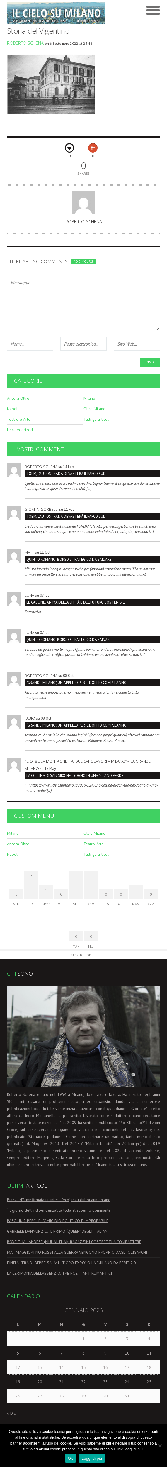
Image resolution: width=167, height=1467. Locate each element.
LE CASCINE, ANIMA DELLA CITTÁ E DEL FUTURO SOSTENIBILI (75, 602)
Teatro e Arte (18, 419)
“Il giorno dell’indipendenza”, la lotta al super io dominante (59, 1210)
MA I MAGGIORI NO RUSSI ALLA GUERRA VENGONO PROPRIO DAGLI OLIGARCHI (77, 1252)
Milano (89, 398)
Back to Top (80, 955)
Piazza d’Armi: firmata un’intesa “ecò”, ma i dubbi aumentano (58, 1199)
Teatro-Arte (94, 843)
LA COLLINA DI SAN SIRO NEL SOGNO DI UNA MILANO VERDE (75, 775)
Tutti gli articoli (97, 419)
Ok (70, 1458)
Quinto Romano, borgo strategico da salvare (69, 559)
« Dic (11, 1413)
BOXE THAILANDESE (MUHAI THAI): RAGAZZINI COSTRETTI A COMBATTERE (74, 1241)
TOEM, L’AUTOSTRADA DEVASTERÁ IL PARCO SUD (66, 473)
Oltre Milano (94, 408)
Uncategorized (20, 429)
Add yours (83, 261)
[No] (160, 1446)
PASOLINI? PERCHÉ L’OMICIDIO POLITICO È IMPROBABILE (57, 1220)
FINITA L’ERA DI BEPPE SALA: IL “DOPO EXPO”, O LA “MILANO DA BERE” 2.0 (71, 1262)
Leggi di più (92, 1458)
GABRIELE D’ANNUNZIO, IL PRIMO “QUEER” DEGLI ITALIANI (58, 1231)
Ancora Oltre (18, 398)
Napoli (12, 408)
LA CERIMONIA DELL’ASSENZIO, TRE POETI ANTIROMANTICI (59, 1273)
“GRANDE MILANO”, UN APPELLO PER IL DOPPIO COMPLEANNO (76, 682)
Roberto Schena (25, 43)
